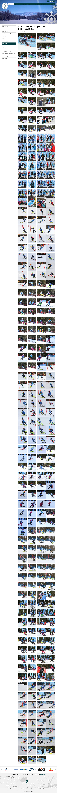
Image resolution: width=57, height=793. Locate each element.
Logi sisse (53, 1)
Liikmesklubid (6, 31)
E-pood (5, 36)
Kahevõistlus (17, 4)
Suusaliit (12, 4)
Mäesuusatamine (46, 4)
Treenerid (5, 58)
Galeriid (5, 43)
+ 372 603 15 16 (34, 774)
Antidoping (6, 56)
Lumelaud (22, 4)
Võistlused (6, 38)
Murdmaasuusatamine (38, 4)
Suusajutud (6, 61)
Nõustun (26, 791)
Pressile (5, 45)
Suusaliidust (6, 26)
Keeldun (31, 791)
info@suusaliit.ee (43, 774)
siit (35, 789)
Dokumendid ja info (7, 33)
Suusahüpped (52, 4)
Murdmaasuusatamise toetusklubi (7, 48)
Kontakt (5, 29)
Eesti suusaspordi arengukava (9, 53)
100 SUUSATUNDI (7, 51)
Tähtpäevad (6, 41)
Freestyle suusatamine (29, 4)
